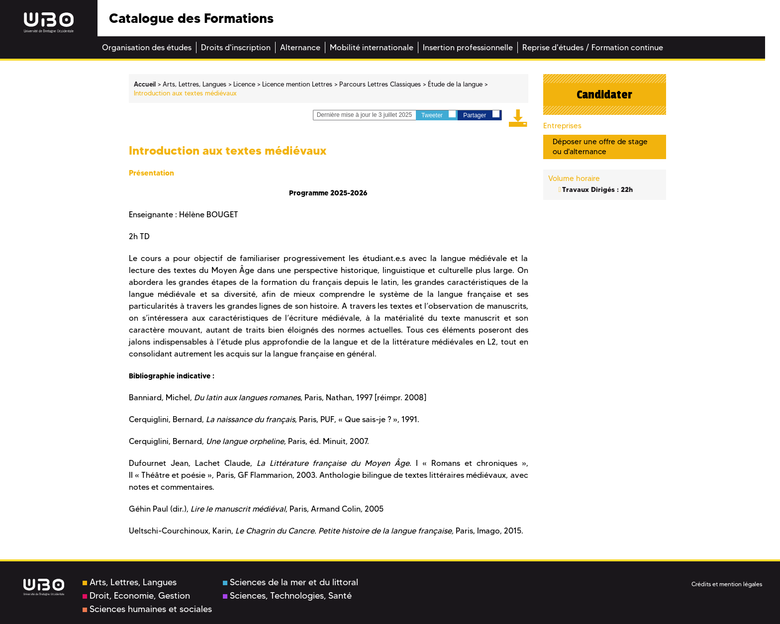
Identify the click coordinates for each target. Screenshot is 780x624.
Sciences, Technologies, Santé (287, 595)
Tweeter (438, 114)
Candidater (604, 94)
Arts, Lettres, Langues (130, 582)
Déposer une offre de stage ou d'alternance (600, 146)
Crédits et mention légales (726, 584)
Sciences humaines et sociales (147, 609)
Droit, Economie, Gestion (136, 595)
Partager (481, 114)
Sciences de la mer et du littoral (290, 582)
